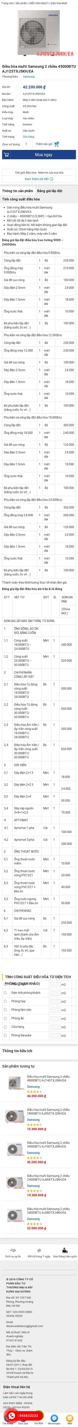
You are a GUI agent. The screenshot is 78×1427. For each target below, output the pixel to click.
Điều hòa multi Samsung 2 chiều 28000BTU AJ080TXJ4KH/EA (48, 1211)
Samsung (33, 1087)
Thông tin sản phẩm (17, 191)
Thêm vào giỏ (47, 144)
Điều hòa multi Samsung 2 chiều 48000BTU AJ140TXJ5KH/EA (48, 1078)
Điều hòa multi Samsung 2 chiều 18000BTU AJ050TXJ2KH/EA (48, 1111)
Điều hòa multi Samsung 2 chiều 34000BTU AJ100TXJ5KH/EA (48, 1144)
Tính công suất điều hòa (21, 199)
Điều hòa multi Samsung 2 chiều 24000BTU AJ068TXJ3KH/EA (48, 1177)
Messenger (54, 1420)
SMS (69, 1420)
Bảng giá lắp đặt (49, 191)
